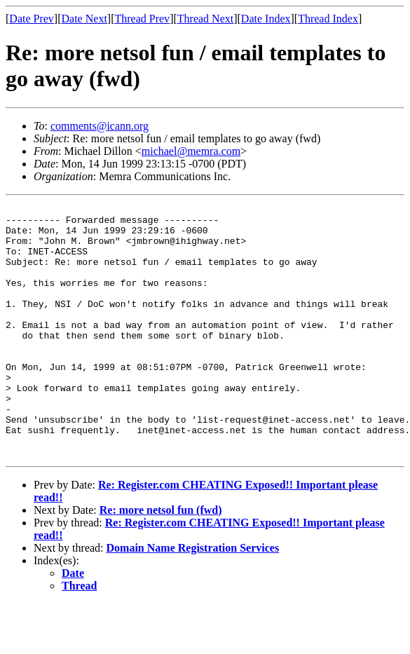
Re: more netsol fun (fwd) (161, 560)
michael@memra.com (191, 151)
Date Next (84, 19)
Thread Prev (142, 19)
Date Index (266, 19)
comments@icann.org (99, 126)
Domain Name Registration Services (193, 598)
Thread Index (328, 19)
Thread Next (205, 19)
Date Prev (31, 19)
